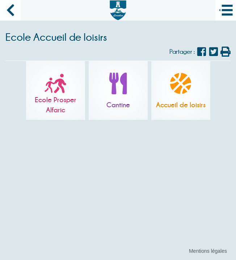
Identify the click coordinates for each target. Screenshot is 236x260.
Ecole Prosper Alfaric (55, 105)
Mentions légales (208, 251)
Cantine (118, 105)
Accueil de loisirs (181, 105)
